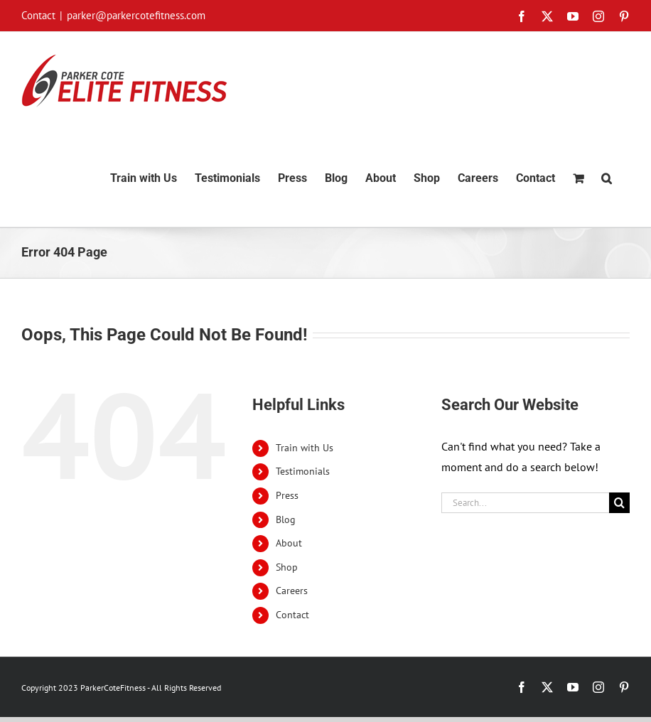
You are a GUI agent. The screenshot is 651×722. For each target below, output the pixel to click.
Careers (292, 590)
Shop (287, 567)
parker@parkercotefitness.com (136, 15)
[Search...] (525, 502)
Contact (292, 614)
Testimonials (303, 471)
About (289, 543)
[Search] (619, 502)
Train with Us (304, 447)
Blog (286, 519)
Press (287, 495)
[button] (606, 178)
